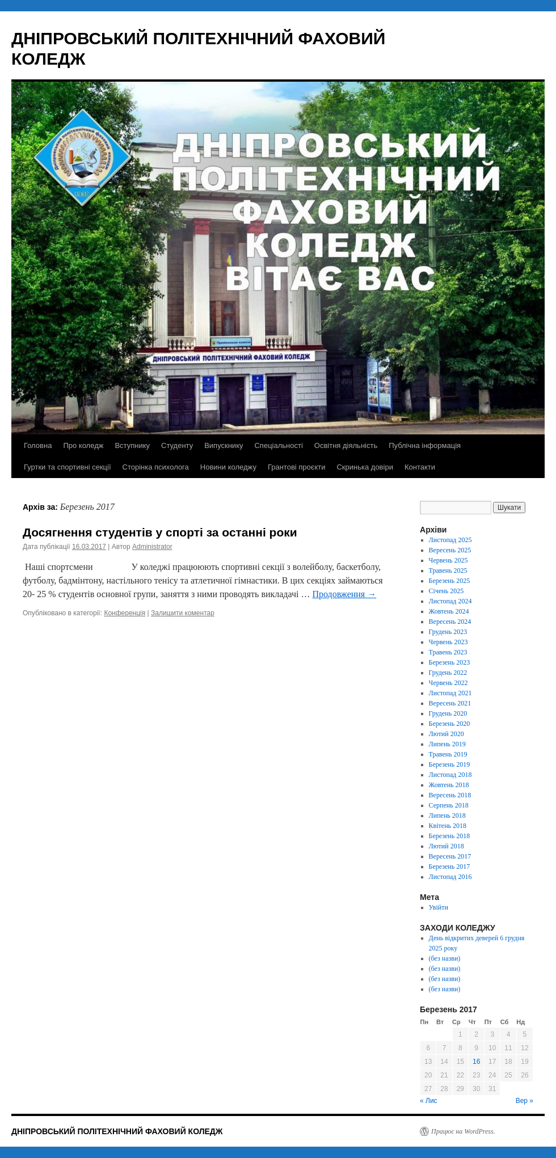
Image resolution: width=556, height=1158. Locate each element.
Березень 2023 (449, 662)
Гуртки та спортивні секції (67, 467)
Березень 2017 (449, 866)
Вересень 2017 (450, 856)
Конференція (124, 613)
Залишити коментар (182, 613)
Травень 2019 (448, 754)
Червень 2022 (448, 683)
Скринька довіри (364, 467)
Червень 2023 (448, 642)
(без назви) (445, 958)
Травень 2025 (448, 570)
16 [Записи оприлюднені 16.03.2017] (476, 1062)
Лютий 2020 (446, 734)
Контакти (420, 467)
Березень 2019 (449, 764)
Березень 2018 (449, 836)
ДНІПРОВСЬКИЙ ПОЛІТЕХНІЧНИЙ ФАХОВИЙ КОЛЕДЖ (116, 1131)
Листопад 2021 (450, 693)
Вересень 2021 (450, 703)
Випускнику (223, 445)
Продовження (344, 594)
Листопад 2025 (450, 540)
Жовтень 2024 (449, 611)
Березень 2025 (449, 581)
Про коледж (83, 445)
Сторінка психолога (156, 467)
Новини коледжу (228, 467)
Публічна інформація (425, 445)
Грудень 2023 (448, 632)
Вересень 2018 (450, 795)
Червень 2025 (448, 560)
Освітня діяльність (345, 445)
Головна (38, 445)
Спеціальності (278, 445)
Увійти (438, 907)
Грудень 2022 (448, 673)
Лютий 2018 (446, 846)
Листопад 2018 (450, 775)
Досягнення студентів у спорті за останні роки (160, 532)
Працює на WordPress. (463, 1131)
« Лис (428, 1101)
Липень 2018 (447, 815)
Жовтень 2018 (449, 785)
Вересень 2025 (450, 550)
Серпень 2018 (449, 805)
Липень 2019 (447, 744)
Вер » (524, 1101)
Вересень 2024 (450, 622)
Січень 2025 (446, 591)
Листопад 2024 (450, 601)
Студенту (177, 445)
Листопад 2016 (450, 877)
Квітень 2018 (447, 826)
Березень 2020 (449, 724)
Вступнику (132, 445)
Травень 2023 (448, 652)
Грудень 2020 (448, 713)
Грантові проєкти (297, 467)
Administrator (152, 547)
